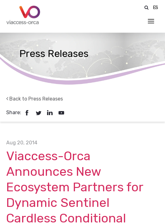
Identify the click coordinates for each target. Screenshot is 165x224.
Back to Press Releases (34, 99)
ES (155, 7)
